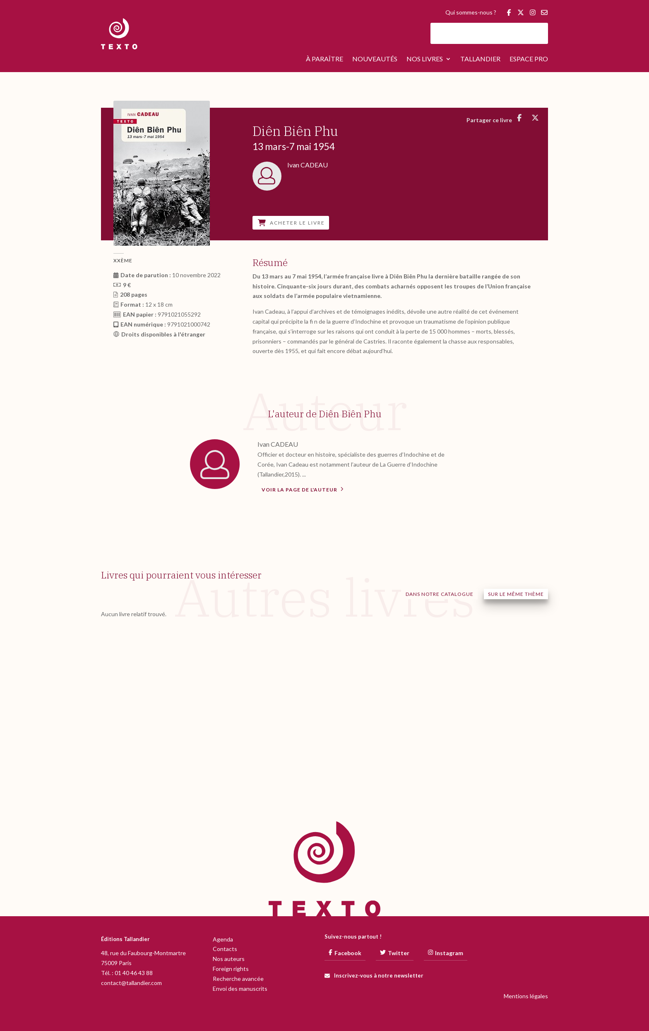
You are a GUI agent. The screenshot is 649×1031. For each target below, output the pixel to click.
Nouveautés (374, 59)
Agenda (223, 939)
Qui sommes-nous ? (470, 13)
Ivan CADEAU (277, 444)
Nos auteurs (229, 958)
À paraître (324, 59)
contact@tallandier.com (131, 982)
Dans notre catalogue (440, 594)
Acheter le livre (291, 222)
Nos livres (424, 59)
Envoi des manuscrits (240, 988)
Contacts (225, 948)
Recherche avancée (238, 978)
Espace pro (529, 59)
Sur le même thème (516, 594)
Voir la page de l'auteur (303, 489)
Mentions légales (526, 996)
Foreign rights (231, 968)
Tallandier (480, 59)
